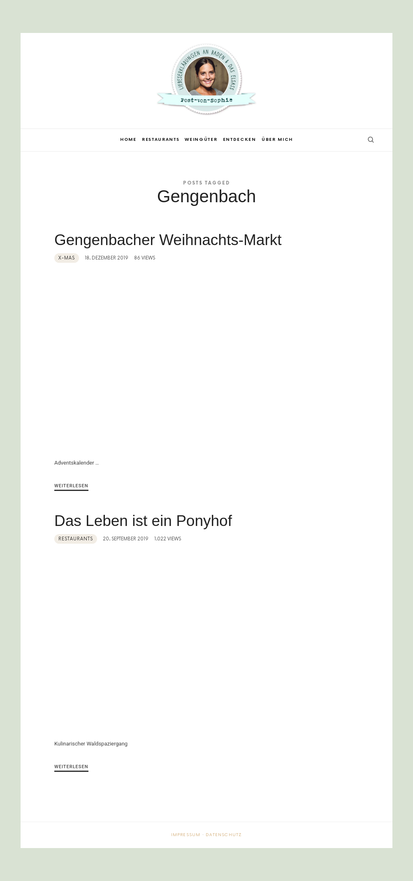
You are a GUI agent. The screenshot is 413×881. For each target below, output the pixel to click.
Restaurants (75, 539)
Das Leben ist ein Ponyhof (143, 520)
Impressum (186, 834)
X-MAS (66, 258)
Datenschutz (224, 834)
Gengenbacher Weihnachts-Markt (168, 239)
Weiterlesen (71, 485)
